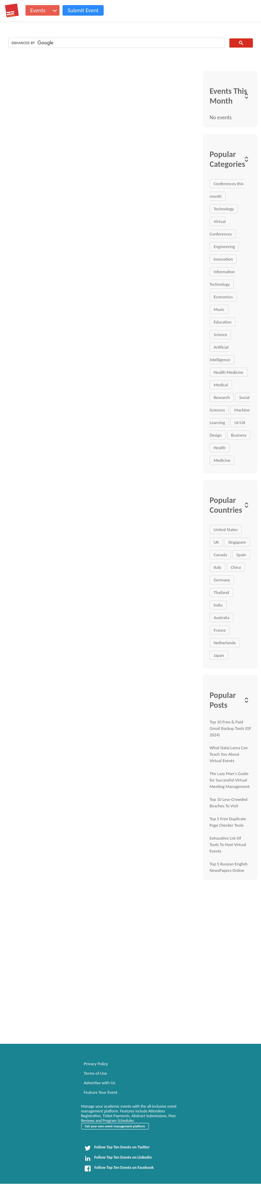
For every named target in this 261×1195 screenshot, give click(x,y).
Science (220, 334)
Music (219, 309)
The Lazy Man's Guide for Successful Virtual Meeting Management (230, 780)
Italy (218, 567)
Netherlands (225, 642)
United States (226, 529)
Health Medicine (228, 372)
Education (222, 321)
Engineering (224, 246)
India (218, 605)
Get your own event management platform (115, 1126)
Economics (223, 296)
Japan (219, 655)
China (236, 567)
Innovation (223, 259)
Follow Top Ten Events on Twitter (117, 1148)
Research (222, 397)
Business (238, 435)
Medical (221, 384)
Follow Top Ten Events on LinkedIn (118, 1158)
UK (216, 542)
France (220, 630)
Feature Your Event (101, 1092)
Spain (241, 554)
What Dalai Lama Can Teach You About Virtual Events (229, 754)
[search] (116, 43)
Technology (224, 208)
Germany (222, 579)
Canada (220, 554)
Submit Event (83, 10)
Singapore (237, 542)
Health (220, 447)
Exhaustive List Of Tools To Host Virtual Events (228, 845)
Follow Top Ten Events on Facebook (119, 1168)
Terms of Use (95, 1073)
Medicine (222, 460)
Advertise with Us (100, 1082)
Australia (221, 617)
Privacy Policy (96, 1063)
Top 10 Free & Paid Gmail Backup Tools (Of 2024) (230, 728)
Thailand (221, 592)
